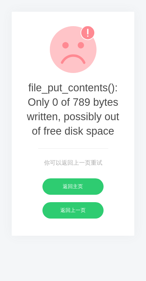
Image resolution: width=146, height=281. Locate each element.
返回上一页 (73, 210)
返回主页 (73, 186)
